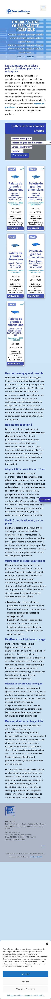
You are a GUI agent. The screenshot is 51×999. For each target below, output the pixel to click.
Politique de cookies (14, 995)
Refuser (25, 981)
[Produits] (21, 139)
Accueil (20, 56)
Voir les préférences (25, 989)
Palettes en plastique (18, 34)
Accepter (25, 974)
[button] (47, 943)
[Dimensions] (21, 147)
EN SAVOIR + (14, 228)
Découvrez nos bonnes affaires (29, 128)
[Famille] (17, 151)
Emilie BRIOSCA (36, 857)
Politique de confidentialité (34, 995)
